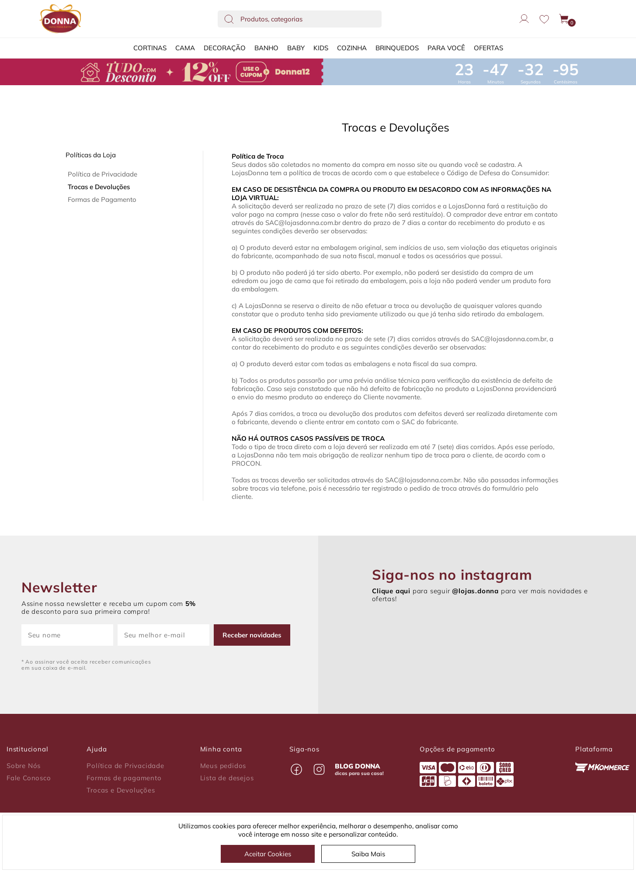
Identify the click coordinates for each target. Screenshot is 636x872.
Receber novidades (252, 635)
